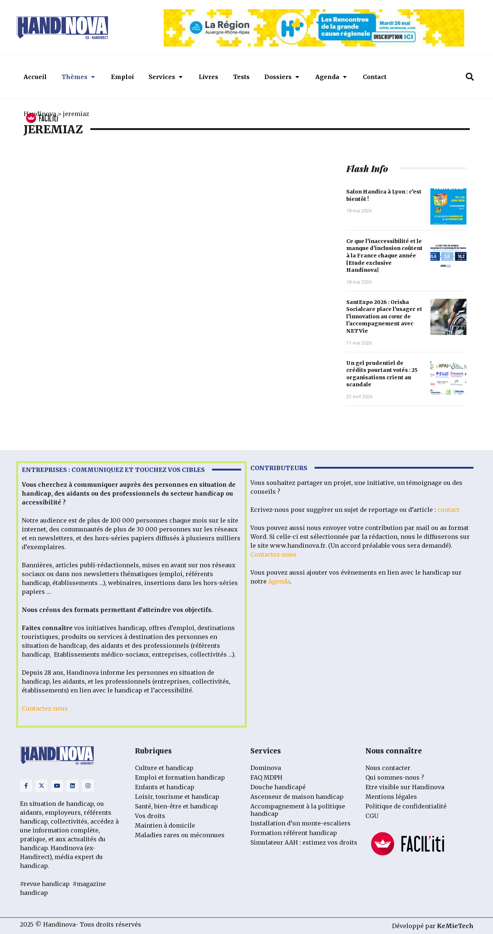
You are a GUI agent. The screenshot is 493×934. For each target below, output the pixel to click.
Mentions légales (391, 796)
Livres (208, 77)
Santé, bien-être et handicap (176, 806)
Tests (241, 77)
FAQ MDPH (266, 777)
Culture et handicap (164, 768)
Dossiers (281, 76)
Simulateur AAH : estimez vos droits (303, 842)
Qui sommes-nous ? (394, 777)
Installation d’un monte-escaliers (300, 823)
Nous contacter (387, 768)
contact (448, 509)
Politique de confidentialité (406, 806)
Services (166, 76)
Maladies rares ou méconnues (180, 835)
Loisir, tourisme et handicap (177, 796)
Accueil (35, 77)
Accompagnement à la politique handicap (297, 810)
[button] (469, 76)
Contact (374, 77)
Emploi (122, 77)
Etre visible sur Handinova (404, 787)
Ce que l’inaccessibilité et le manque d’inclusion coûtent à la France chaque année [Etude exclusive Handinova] (384, 255)
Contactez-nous (45, 708)
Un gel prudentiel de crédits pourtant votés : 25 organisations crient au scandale (381, 374)
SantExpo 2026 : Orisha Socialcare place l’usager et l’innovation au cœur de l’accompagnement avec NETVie (384, 316)
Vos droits (150, 816)
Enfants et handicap (164, 787)
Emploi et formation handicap (180, 777)
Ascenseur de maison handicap (297, 796)
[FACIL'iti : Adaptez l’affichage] (42, 118)
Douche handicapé (278, 787)
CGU (371, 816)
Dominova (265, 768)
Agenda (331, 76)
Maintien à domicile (165, 825)
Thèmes (78, 76)
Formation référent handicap (293, 833)
